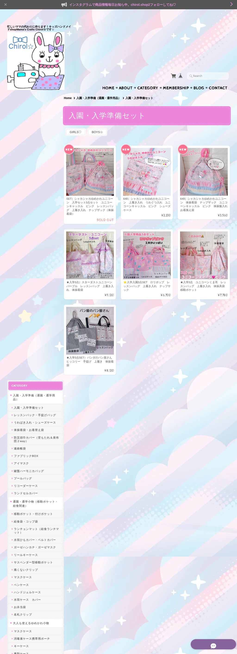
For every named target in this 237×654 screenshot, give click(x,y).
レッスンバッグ (24, 499)
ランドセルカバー (26, 199)
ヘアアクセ (20, 515)
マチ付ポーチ (23, 382)
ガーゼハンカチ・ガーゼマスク (35, 254)
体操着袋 (20, 484)
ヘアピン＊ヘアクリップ (30, 531)
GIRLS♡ (77, 123)
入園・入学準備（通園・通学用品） (99, 89)
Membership (176, 79)
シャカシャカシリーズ (28, 435)
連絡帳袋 (20, 155)
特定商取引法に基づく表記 (30, 587)
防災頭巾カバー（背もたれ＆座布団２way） (35, 146)
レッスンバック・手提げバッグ (35, 121)
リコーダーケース (26, 192)
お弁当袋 (20, 313)
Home (108, 79)
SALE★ (18, 469)
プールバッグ (23, 184)
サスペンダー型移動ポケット (33, 268)
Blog (198, 79)
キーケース (21, 352)
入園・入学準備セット (29, 114)
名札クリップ (23, 321)
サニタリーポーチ (26, 412)
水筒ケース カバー (27, 306)
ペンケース (21, 291)
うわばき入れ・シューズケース (35, 129)
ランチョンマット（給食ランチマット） (35, 237)
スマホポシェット (26, 427)
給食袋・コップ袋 (26, 228)
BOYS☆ (100, 123)
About (126, 79)
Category (147, 79)
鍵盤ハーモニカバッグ (29, 177)
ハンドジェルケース (27, 298)
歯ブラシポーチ (24, 420)
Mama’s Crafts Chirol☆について (33, 559)
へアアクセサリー (26, 397)
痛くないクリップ (26, 276)
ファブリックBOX (26, 162)
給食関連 (20, 477)
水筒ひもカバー (24, 492)
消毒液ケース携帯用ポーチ (32, 345)
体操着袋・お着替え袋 (29, 136)
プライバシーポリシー (28, 578)
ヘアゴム (20, 524)
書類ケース (21, 360)
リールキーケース (26, 261)
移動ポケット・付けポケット (33, 220)
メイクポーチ (23, 405)
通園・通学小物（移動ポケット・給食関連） (32, 210)
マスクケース (23, 283)
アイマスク (21, 170)
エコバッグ (20, 460)
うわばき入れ (23, 507)
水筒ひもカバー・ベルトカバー (35, 246)
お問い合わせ (22, 569)
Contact (218, 79)
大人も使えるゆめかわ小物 (31, 329)
